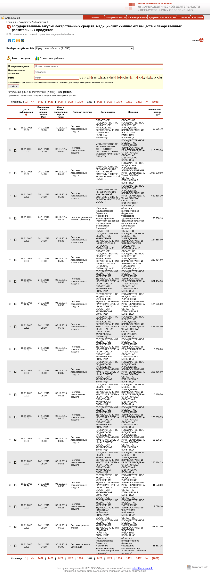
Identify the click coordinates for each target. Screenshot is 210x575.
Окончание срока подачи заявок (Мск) (43, 112)
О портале (184, 17)
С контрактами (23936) (42, 92)
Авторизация (12, 18)
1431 (129, 101)
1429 (109, 101)
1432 (139, 101)
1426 (80, 101)
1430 (119, 101)
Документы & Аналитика (162, 17)
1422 (40, 101)
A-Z (86, 77)
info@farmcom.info (142, 568)
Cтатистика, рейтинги (52, 58)
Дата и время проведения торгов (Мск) (60, 112)
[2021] (155, 101)
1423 (50, 101)
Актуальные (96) (17, 92)
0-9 (81, 77)
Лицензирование (137, 17)
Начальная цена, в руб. (154, 112)
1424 (60, 101)
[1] (25, 101)
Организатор (107, 112)
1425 (70, 101)
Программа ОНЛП (116, 17)
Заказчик (133, 112)
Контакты (197, 17)
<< (32, 101)
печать (195, 40)
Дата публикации (26, 112)
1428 (99, 101)
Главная (94, 17)
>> (146, 101)
